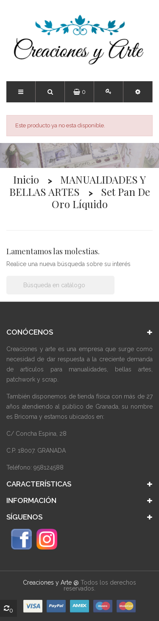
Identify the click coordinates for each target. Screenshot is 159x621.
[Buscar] (60, 285)
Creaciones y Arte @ (51, 582)
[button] (137, 92)
